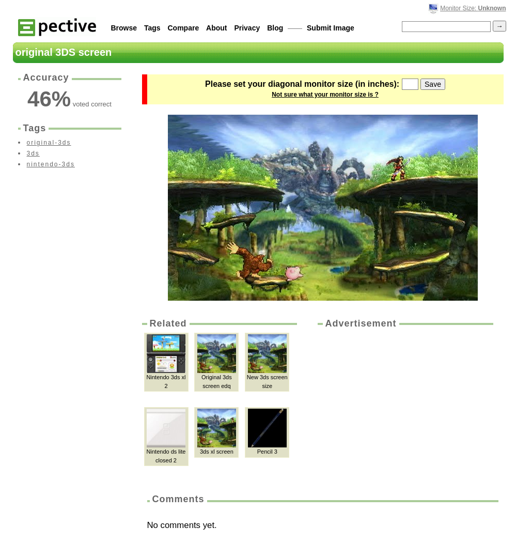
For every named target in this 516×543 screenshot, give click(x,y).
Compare (183, 28)
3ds (33, 153)
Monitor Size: (473, 8)
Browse (124, 28)
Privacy (247, 28)
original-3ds (49, 142)
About (216, 28)
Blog (275, 28)
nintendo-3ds (51, 164)
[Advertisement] (404, 407)
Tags (152, 28)
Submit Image (330, 28)
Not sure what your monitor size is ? (325, 94)
